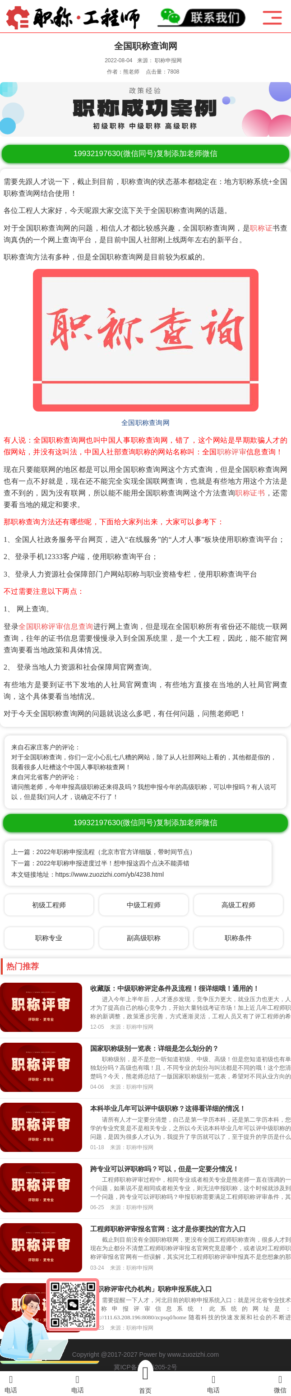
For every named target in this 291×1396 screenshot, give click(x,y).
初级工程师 (49, 905)
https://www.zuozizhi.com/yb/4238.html (109, 874)
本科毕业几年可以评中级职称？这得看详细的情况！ (168, 1108)
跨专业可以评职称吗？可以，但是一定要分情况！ (164, 1169)
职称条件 (238, 938)
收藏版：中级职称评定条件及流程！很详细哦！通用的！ (174, 988)
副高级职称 (144, 938)
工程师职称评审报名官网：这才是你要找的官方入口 (168, 1229)
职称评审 (231, 452)
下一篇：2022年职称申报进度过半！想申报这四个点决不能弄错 (100, 863)
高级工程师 (238, 905)
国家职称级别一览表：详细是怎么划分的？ (154, 1048)
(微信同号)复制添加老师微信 (145, 153)
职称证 (261, 228)
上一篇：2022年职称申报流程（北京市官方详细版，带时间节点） (103, 851)
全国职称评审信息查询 (55, 626)
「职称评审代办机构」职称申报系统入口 (151, 1289)
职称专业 (48, 938)
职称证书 (250, 493)
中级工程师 (144, 905)
